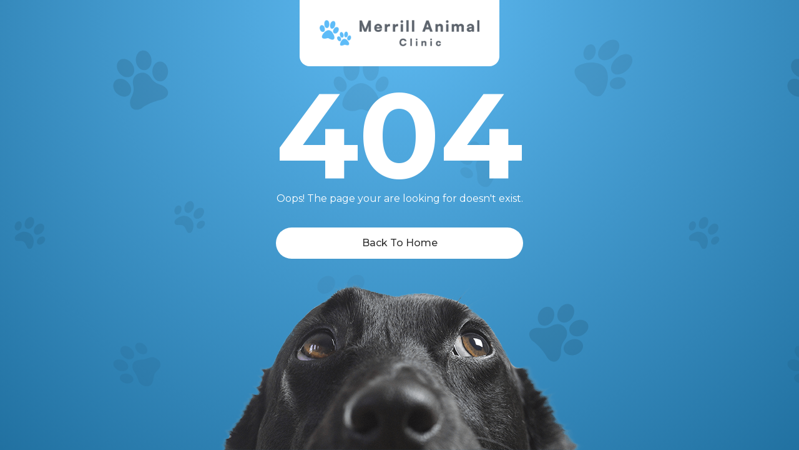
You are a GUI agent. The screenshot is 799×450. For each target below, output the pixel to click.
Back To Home (400, 243)
